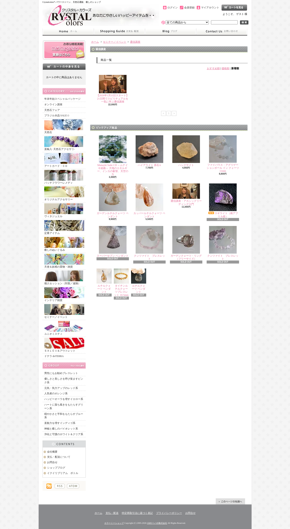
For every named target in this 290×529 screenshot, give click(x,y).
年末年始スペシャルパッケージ (62, 98)
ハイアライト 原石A (149, 151)
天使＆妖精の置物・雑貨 (64, 261)
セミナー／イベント (64, 311)
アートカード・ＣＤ (63, 160)
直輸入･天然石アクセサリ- (63, 143)
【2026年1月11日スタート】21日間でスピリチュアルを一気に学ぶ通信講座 (113, 89)
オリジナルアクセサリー (64, 193)
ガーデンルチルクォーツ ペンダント (112, 200)
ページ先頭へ (230, 501)
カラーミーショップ (114, 523)
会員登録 (189, 7)
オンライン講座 (53, 104)
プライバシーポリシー (169, 513)
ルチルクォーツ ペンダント (104, 281)
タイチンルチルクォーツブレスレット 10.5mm (121, 282)
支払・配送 (112, 513)
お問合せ (221, 31)
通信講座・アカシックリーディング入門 (186, 194)
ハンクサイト (186, 151)
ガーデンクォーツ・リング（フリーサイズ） (186, 243)
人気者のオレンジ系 (56, 393)
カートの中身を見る (64, 66)
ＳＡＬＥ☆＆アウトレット (64, 345)
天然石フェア (52, 110)
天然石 (63, 126)
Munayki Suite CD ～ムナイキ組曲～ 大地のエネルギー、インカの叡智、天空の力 (112, 155)
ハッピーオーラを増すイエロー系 (63, 399)
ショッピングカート (234, 7)
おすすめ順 (213, 68)
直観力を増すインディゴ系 (59, 423)
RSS (60, 486)
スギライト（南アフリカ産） (223, 200)
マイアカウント (210, 7)
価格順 (225, 68)
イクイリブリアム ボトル (62, 473)
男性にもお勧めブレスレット (61, 373)
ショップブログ (170, 31)
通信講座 (135, 41)
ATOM (73, 486)
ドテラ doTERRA (54, 356)
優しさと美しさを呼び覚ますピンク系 (63, 380)
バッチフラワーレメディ (63, 177)
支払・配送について (119, 31)
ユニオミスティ (63, 328)
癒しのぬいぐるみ (64, 244)
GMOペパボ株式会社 (157, 523)
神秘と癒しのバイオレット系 (61, 428)
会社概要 (52, 451)
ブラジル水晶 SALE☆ (57, 115)
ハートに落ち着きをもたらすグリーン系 (63, 406)
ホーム (68, 31)
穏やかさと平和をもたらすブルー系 (63, 415)
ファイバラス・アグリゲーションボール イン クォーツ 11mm (223, 154)
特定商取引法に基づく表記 (137, 513)
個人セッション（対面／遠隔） (63, 277)
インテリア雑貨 (64, 294)
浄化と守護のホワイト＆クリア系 (63, 434)
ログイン (172, 7)
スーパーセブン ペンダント (112, 241)
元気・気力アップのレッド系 (61, 388)
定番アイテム (64, 227)
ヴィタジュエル (63, 210)
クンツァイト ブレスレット (149, 243)
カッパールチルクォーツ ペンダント (149, 200)
